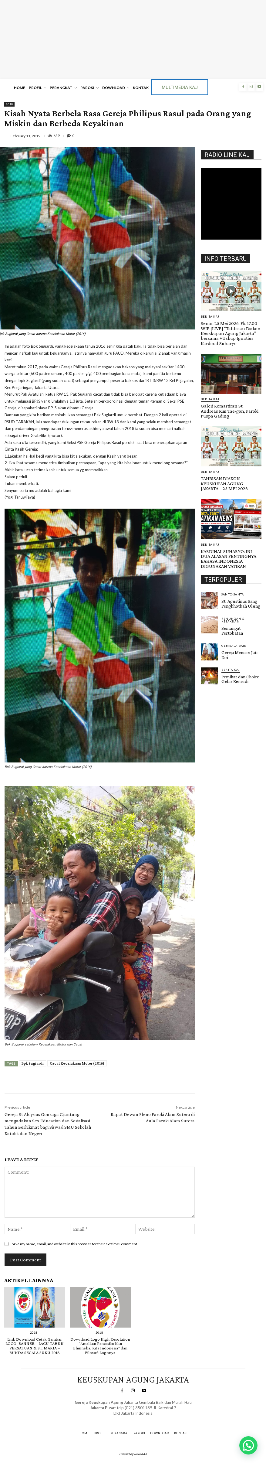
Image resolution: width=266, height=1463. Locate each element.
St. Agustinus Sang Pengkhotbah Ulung (238, 583)
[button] (248, 1445)
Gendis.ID (212, 661)
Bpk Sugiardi (33, 1063)
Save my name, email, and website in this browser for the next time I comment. (75, 1244)
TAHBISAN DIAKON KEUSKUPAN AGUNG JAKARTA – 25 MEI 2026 (230, 470)
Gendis (149, 1418)
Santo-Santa (232, 575)
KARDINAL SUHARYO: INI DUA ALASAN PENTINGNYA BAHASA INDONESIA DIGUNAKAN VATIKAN (229, 541)
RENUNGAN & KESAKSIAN (241, 598)
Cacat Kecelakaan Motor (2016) (77, 1063)
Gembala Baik (233, 621)
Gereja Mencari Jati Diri (237, 629)
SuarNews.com (124, 1418)
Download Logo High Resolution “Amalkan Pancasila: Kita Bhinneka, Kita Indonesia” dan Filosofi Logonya (100, 1345)
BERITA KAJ (210, 316)
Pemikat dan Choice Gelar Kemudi (238, 652)
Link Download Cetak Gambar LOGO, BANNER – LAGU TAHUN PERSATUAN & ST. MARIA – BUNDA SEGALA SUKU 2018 (34, 1345)
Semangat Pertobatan (239, 604)
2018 (9, 104)
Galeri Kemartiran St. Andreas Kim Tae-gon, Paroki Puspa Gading (230, 404)
